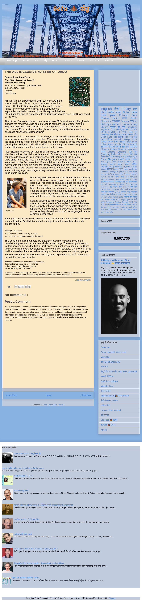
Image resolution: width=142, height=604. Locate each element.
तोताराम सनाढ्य (132, 209)
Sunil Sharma (122, 124)
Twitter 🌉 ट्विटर (108, 425)
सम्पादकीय (129, 129)
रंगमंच (124, 205)
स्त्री (122, 177)
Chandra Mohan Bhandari (113, 149)
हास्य (120, 187)
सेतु (45, 60)
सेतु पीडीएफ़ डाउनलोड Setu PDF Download (119, 371)
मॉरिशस (134, 182)
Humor (134, 194)
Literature (115, 189)
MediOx (104, 366)
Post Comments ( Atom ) (53, 405)
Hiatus (55, 60)
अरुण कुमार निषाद (108, 161)
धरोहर (103, 139)
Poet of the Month (121, 209)
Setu (37, 60)
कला (126, 172)
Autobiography (107, 166)
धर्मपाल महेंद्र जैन (129, 132)
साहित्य (127, 159)
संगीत (102, 209)
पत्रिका (135, 207)
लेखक (103, 115)
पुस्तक (113, 115)
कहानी (118, 112)
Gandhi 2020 (130, 161)
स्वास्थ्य (111, 192)
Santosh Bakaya (122, 139)
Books (26, 60)
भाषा (135, 154)
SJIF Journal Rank (109, 381)
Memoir (133, 144)
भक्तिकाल (134, 189)
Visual (117, 192)
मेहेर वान (133, 152)
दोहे (111, 187)
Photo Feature (108, 132)
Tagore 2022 (117, 169)
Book (134, 115)
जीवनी (107, 156)
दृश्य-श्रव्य (133, 187)
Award (103, 177)
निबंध (116, 142)
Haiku (134, 159)
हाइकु (113, 200)
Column (127, 174)
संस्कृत (120, 161)
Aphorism (110, 202)
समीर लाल (133, 147)
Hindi (103, 112)
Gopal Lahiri (106, 137)
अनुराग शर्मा (110, 124)
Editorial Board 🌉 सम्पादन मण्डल (115, 395)
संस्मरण (110, 142)
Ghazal (130, 134)
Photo (110, 177)
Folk (102, 205)
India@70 (114, 172)
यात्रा (128, 166)
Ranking (125, 202)
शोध (135, 134)
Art (109, 129)
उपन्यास (103, 194)
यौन (102, 200)
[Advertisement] (119, 85)
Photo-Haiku (114, 207)
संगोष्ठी (111, 212)
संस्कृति (111, 182)
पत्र (131, 154)
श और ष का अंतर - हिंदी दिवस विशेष (26, 519)
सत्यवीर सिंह (133, 169)
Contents (106, 121)
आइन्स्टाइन (118, 182)
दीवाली (119, 205)
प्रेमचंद (126, 169)
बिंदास (109, 139)
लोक (102, 192)
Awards (81, 60)
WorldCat (105, 357)
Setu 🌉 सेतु (71, 9)
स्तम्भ (124, 118)
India (115, 118)
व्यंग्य (135, 129)
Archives (108, 60)
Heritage (127, 194)
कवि (123, 127)
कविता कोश (105, 405)
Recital (108, 205)
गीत (110, 147)
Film (118, 200)
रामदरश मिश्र (105, 189)
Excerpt (122, 134)
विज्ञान (109, 169)
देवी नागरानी (116, 147)
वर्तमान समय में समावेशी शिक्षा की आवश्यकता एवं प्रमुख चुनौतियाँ (36, 549)
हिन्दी (116, 109)
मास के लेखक (105, 212)
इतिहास (121, 172)
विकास (129, 205)
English (106, 109)
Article (133, 118)
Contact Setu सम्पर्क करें (111, 410)
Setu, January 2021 (83, 280)
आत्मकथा (114, 156)
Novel (125, 154)
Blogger (112, 598)
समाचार (122, 142)
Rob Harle (118, 137)
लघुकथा (104, 129)
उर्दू (124, 166)
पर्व (136, 184)
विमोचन (112, 194)
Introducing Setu (21, 490)
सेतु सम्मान (130, 184)
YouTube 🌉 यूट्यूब (109, 420)
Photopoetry (109, 209)
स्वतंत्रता (119, 194)
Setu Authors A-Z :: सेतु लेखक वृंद (27, 453)
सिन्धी (117, 177)
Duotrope (105, 347)
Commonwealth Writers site (113, 352)
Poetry (126, 109)
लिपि (135, 200)
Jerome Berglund (117, 152)
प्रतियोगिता (104, 182)
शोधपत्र (116, 121)
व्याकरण (107, 200)
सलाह (106, 192)
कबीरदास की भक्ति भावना (23, 534)
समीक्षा (134, 112)
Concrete (104, 172)
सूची (118, 132)
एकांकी (130, 207)
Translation (132, 127)
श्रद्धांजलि (134, 174)
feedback (123, 207)
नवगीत (135, 197)
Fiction (126, 112)
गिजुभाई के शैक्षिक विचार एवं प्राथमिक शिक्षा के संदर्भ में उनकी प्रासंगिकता (39, 563)
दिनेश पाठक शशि (130, 137)
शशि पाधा (125, 147)
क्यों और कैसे (127, 182)
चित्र (103, 156)
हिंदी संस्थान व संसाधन (109, 400)
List (103, 124)
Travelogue (115, 174)
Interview (105, 134)
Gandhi (111, 179)
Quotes (118, 202)
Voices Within (129, 121)
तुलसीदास (130, 200)
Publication (113, 184)
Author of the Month (118, 144)
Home (49, 395)
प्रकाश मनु (115, 127)
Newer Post (11, 395)
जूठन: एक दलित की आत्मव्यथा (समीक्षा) (25, 578)
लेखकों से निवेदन (107, 376)
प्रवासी (121, 159)
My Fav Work (106, 197)
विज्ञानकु (104, 164)
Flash (128, 142)
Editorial (123, 115)
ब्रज (135, 202)
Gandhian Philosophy (111, 154)
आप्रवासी (134, 192)
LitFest (126, 187)
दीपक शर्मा (115, 129)
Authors (68, 60)
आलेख (111, 112)
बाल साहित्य (114, 134)
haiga (123, 200)
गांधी (121, 174)
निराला (122, 184)
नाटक (115, 187)
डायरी (131, 202)
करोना (120, 164)
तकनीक (114, 205)
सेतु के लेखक (106, 391)
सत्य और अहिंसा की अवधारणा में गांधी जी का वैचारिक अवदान (22, 468)
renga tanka (118, 197)
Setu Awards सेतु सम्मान (23, 476)
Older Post (85, 395)
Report (128, 179)
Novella (118, 166)
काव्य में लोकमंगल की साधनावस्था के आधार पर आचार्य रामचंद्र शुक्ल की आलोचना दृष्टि (43, 505)
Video (135, 179)
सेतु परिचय (105, 415)
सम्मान (112, 164)
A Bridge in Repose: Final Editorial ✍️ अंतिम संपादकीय (115, 261)
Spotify (104, 429)
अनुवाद (122, 129)
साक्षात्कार (104, 147)
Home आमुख (12, 60)
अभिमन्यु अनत (125, 192)
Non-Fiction (119, 179)
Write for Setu (107, 386)
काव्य (135, 109)
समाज (103, 202)
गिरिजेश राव (128, 197)
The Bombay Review (110, 362)
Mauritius (104, 187)
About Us (94, 60)
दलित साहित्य (125, 189)
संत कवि (104, 184)
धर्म (108, 194)
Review (105, 118)
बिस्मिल (134, 164)
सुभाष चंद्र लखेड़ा (125, 156)
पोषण (127, 164)
